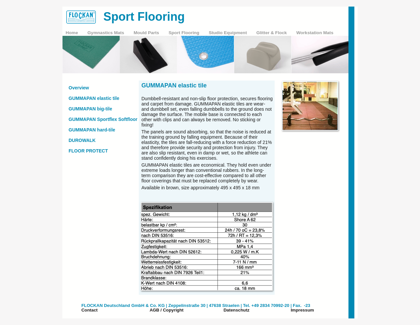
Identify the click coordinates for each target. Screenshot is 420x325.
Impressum (302, 310)
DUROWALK (82, 140)
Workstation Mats (314, 32)
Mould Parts (147, 32)
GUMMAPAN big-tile (90, 108)
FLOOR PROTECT (88, 150)
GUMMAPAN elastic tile (94, 98)
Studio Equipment (228, 32)
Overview (79, 87)
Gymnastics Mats (107, 32)
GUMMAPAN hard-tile (92, 129)
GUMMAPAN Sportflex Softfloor (103, 119)
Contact (89, 310)
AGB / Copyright (166, 310)
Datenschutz (236, 310)
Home (72, 32)
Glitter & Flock (272, 32)
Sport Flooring (184, 32)
